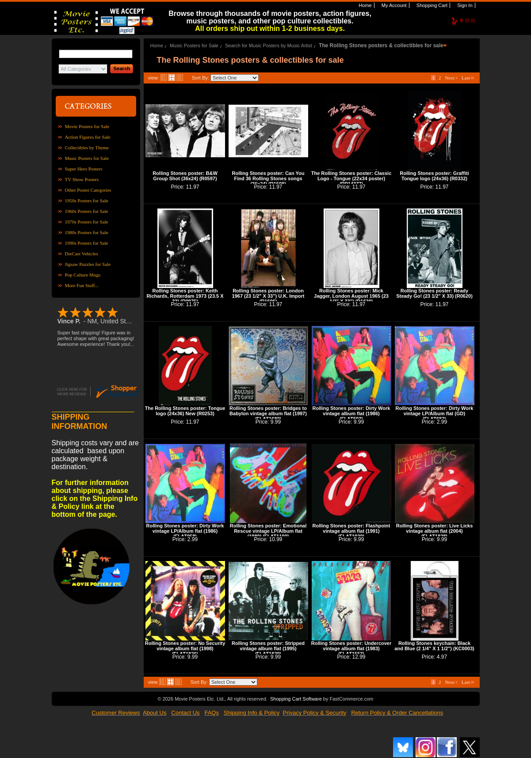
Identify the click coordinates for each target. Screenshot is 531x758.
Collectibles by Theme (87, 147)
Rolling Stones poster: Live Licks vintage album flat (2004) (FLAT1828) (434, 531)
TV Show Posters (82, 179)
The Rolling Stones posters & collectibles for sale (381, 45)
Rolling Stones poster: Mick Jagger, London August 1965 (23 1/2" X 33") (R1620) (351, 296)
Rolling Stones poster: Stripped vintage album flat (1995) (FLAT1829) (268, 648)
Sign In (464, 5)
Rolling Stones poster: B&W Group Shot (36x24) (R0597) (185, 176)
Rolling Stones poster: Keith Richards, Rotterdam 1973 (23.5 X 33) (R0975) (184, 296)
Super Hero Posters (84, 168)
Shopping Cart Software (296, 698)
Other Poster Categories (88, 190)
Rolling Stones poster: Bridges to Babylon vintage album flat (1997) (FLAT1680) (268, 413)
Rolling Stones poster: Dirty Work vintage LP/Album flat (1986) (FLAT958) (185, 531)
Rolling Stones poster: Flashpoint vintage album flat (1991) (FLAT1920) (351, 531)
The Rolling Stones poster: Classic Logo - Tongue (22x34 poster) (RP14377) (351, 178)
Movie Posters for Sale (87, 126)
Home (364, 5)
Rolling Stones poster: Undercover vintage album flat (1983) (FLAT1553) (351, 648)
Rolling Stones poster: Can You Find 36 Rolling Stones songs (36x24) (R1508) (268, 178)
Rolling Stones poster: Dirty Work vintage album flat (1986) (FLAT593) (351, 413)
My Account (393, 5)
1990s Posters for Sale (86, 243)
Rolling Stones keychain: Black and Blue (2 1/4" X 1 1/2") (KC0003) (434, 646)
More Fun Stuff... (82, 285)
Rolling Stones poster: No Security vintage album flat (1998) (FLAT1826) (185, 648)
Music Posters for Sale (87, 158)
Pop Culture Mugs (83, 274)
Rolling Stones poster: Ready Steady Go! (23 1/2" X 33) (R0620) (434, 293)
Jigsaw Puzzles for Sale (88, 264)
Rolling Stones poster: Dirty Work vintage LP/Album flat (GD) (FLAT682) (435, 413)
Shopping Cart (431, 5)
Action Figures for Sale (88, 137)
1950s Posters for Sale (86, 200)
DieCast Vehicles (81, 253)
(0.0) (467, 20)
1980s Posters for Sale (86, 232)
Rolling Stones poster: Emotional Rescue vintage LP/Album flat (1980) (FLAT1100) (268, 531)
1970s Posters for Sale (86, 221)
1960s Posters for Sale (86, 211)
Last (468, 77)
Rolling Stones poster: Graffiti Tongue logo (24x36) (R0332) (434, 176)
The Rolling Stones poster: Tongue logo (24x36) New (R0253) (185, 411)
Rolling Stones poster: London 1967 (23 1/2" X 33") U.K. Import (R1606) (268, 296)
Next (451, 77)
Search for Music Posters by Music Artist (268, 45)
